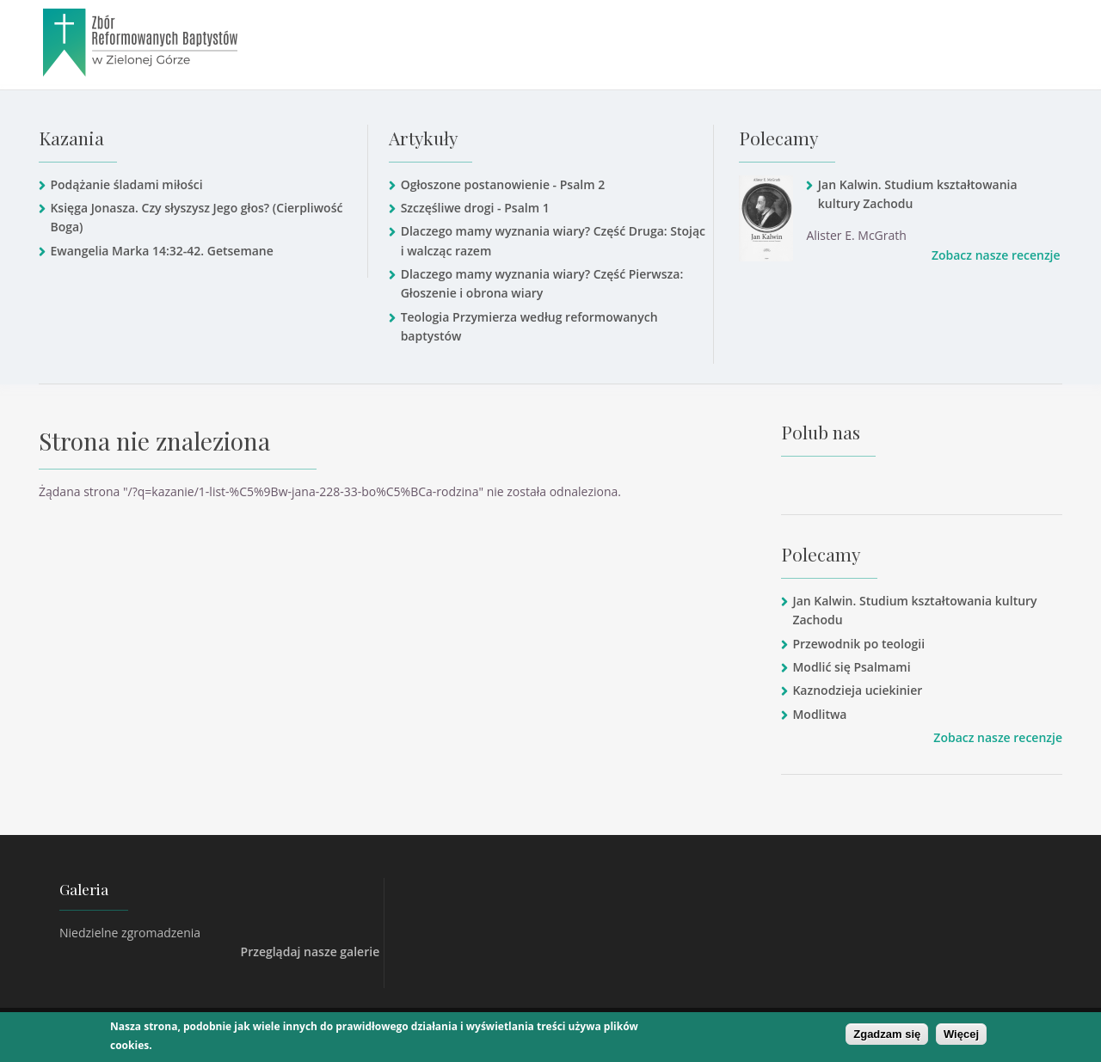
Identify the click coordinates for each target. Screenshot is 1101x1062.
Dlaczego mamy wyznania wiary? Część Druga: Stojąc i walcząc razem (553, 240)
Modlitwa (819, 714)
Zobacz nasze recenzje (996, 255)
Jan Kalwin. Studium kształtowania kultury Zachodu (918, 194)
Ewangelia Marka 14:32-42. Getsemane (161, 250)
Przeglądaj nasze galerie (310, 951)
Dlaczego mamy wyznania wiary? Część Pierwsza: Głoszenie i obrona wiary (542, 283)
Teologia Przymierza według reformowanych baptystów (529, 326)
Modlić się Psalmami (851, 667)
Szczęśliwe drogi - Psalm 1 (475, 208)
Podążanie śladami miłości (126, 184)
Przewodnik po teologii (858, 643)
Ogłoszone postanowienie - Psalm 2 (503, 184)
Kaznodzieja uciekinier (857, 690)
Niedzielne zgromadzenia (129, 932)
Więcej (961, 1034)
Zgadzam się (886, 1034)
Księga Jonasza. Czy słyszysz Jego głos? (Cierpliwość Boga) (196, 217)
